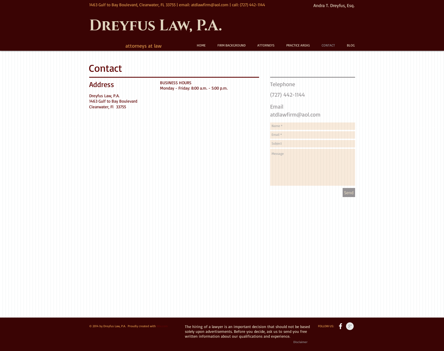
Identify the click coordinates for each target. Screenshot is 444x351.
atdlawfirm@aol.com (210, 4)
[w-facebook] (340, 326)
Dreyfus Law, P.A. (155, 26)
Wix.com (162, 326)
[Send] (349, 192)
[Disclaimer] (300, 342)
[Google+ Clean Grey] (350, 326)
